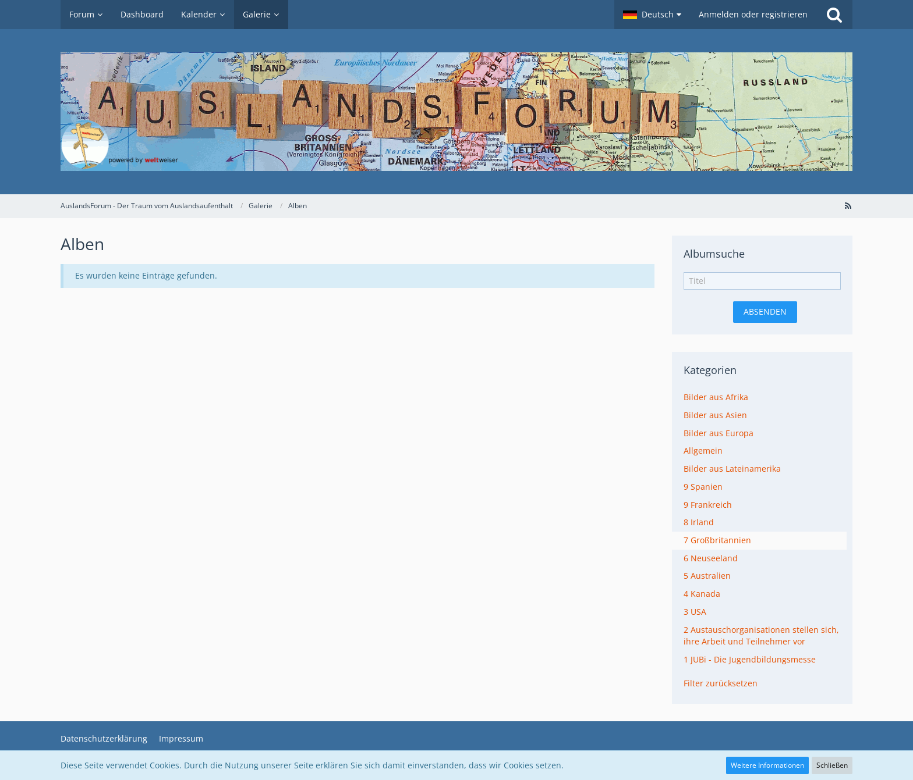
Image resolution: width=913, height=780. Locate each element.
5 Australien (707, 575)
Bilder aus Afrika (716, 397)
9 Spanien (703, 486)
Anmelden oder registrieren (753, 14)
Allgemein (703, 450)
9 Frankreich (708, 504)
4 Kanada (702, 593)
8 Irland (699, 522)
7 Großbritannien (717, 540)
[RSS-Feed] (847, 205)
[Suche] (834, 14)
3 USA (695, 611)
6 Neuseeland (711, 558)
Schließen (832, 765)
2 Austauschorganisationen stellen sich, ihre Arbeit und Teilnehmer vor (761, 635)
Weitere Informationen (767, 765)
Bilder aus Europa (718, 433)
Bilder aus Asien (715, 415)
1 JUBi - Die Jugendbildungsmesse (750, 659)
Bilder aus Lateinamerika (732, 468)
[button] (652, 14)
